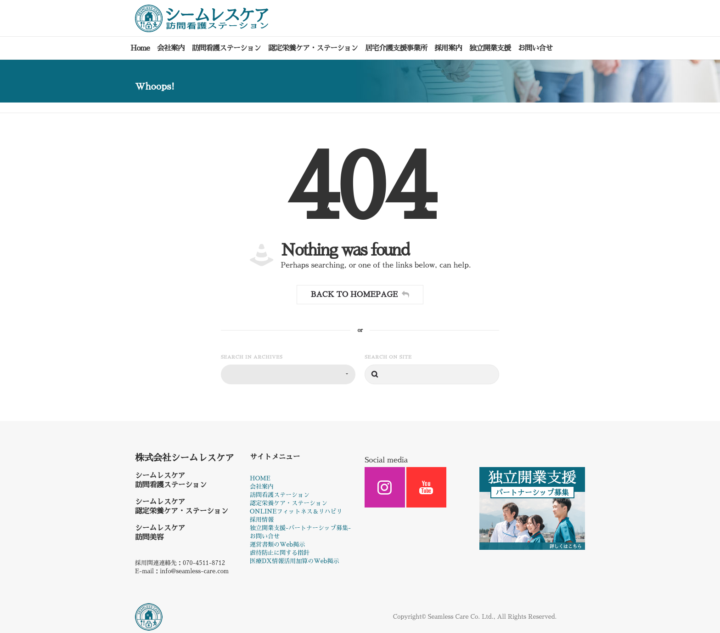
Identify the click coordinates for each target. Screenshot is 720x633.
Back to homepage (360, 296)
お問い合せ (265, 538)
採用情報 (262, 522)
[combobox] (288, 376)
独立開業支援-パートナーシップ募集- (300, 530)
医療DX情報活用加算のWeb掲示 (294, 563)
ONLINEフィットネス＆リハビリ (296, 513)
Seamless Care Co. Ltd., (461, 619)
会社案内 (262, 488)
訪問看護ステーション (279, 497)
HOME (260, 480)
